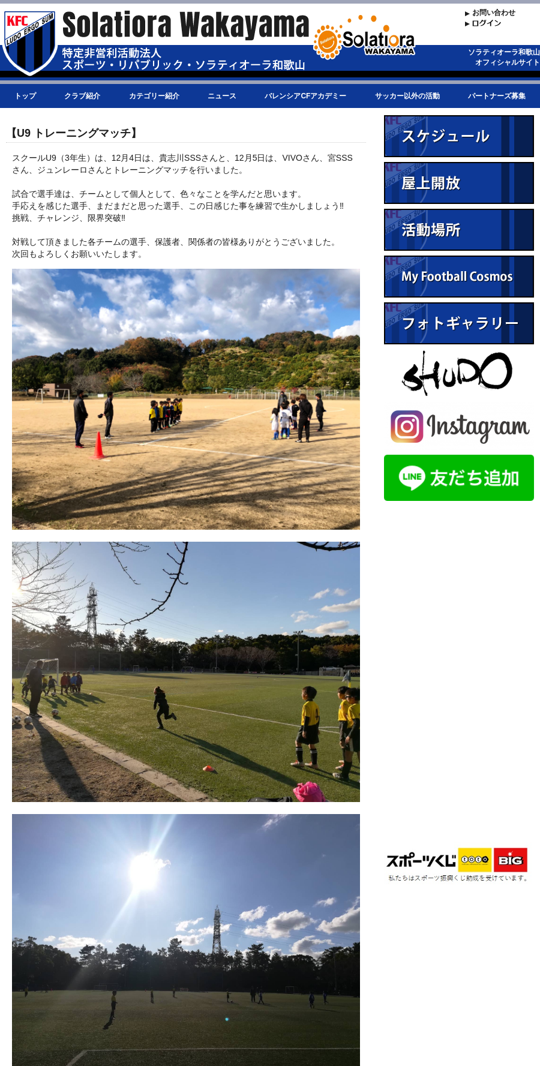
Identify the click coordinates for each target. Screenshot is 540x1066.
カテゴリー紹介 (154, 96)
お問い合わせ (493, 12)
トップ (25, 96)
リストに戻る (324, 1008)
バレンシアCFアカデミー (305, 96)
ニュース (222, 96)
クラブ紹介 (82, 96)
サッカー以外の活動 (407, 96)
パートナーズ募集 (497, 96)
